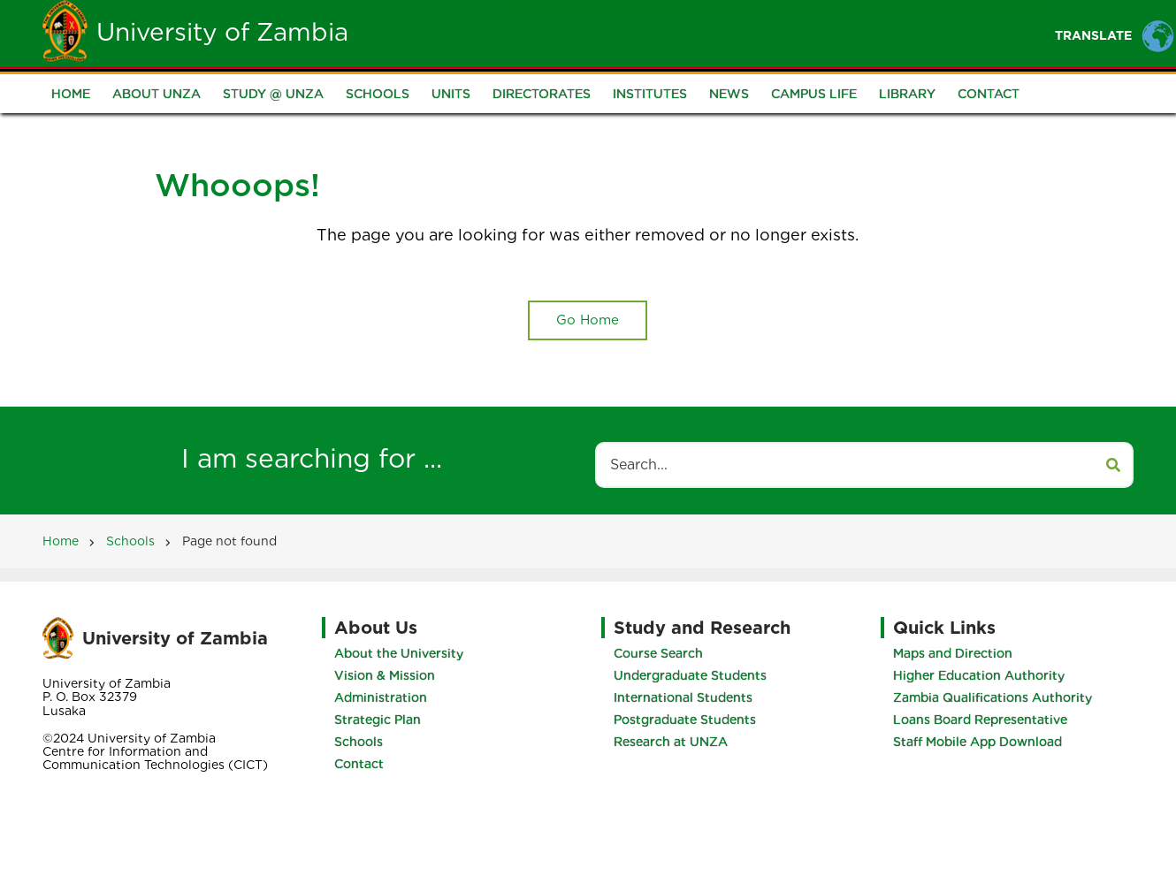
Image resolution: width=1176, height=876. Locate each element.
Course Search (658, 653)
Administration (380, 697)
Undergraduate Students (690, 675)
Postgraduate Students (685, 719)
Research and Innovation (949, 32)
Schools (377, 94)
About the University (398, 653)
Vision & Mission (384, 675)
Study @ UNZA (273, 94)
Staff (715, 32)
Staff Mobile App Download (977, 742)
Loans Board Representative (980, 719)
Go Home (587, 320)
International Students (683, 697)
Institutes (650, 94)
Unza (542, 32)
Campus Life (814, 94)
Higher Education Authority (979, 675)
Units (450, 94)
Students (627, 32)
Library (907, 94)
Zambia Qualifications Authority (992, 697)
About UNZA (156, 94)
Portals (798, 32)
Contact (988, 94)
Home (470, 32)
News (729, 94)
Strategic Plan (377, 719)
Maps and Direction (952, 653)
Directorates (542, 94)
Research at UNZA (671, 742)
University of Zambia (222, 32)
